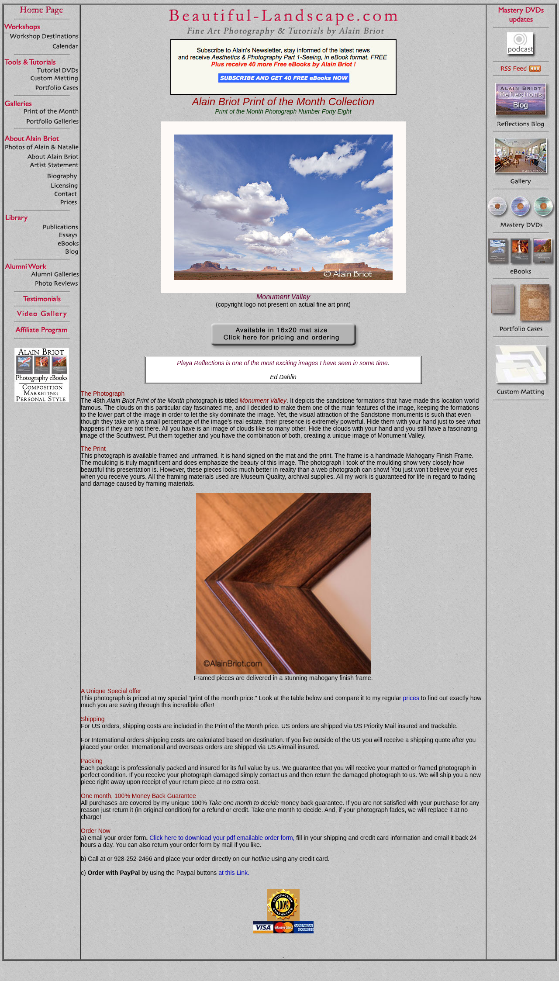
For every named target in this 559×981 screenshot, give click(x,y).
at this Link (233, 872)
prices (411, 697)
